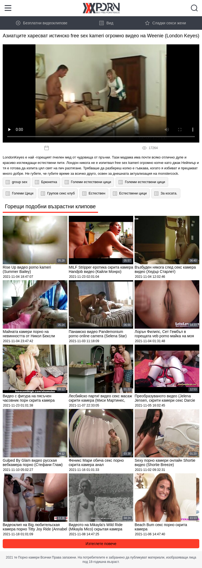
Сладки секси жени (165, 23)
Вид (106, 23)
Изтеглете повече (101, 543)
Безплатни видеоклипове (41, 23)
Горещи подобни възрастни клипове (50, 206)
